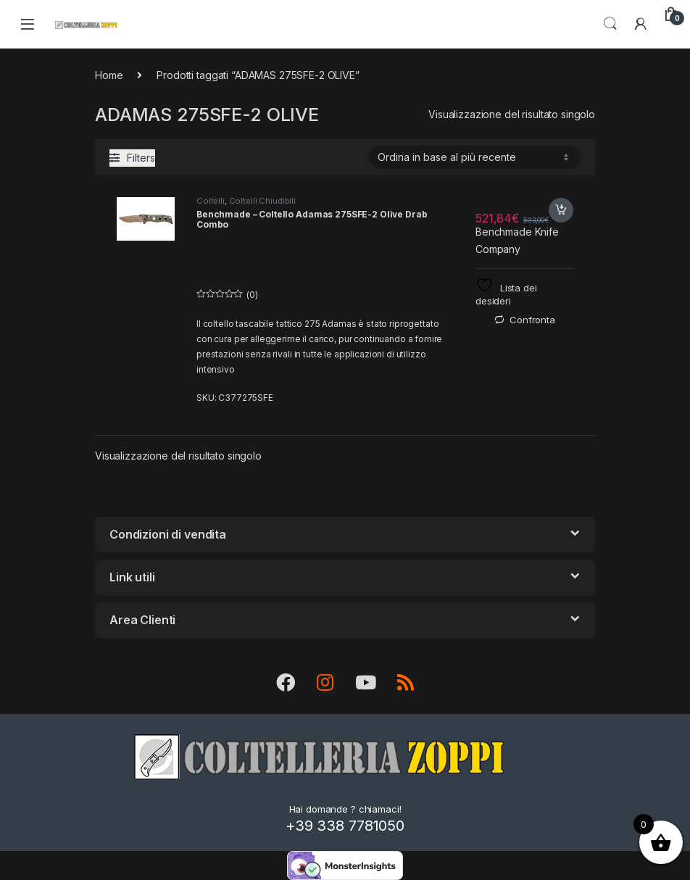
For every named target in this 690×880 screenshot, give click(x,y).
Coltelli (210, 201)
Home (108, 75)
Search (610, 24)
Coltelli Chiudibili (262, 201)
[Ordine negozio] (475, 157)
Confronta (532, 319)
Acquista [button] (561, 210)
